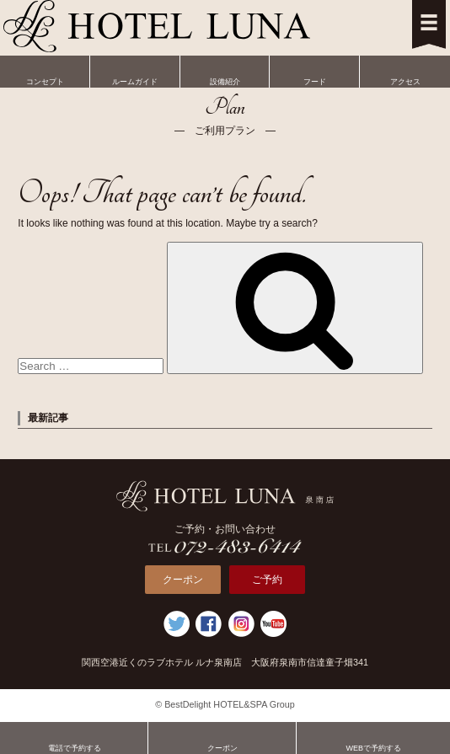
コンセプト (45, 71)
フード (315, 71)
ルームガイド (135, 71)
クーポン (183, 580)
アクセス (405, 71)
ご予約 (267, 580)
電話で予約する (74, 737)
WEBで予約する (373, 737)
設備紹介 (225, 71)
